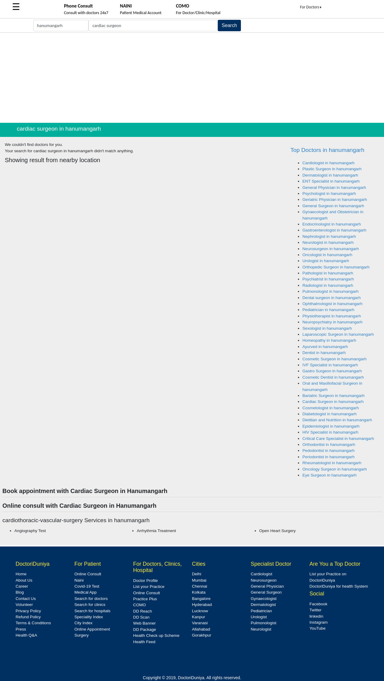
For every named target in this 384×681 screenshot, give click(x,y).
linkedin (316, 616)
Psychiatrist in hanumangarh (328, 279)
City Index (83, 623)
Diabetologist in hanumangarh (329, 414)
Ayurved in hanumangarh (325, 346)
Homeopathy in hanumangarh (329, 340)
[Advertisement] (192, 78)
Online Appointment (92, 629)
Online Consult (87, 574)
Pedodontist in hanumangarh (328, 450)
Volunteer (24, 604)
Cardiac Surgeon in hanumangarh (333, 401)
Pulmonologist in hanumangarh (330, 291)
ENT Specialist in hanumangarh (331, 181)
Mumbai (199, 580)
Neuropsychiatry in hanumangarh (332, 322)
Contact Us (26, 598)
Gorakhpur (201, 635)
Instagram (319, 622)
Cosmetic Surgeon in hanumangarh (334, 359)
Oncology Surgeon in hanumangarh (334, 469)
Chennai (199, 586)
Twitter (316, 610)
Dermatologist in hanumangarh (330, 175)
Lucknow (200, 611)
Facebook (319, 604)
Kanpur (198, 617)
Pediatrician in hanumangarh (328, 309)
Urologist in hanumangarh (325, 261)
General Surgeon (266, 592)
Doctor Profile (145, 580)
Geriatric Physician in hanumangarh (334, 199)
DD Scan (141, 617)
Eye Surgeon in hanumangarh (329, 475)
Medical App (85, 592)
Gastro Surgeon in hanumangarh (332, 371)
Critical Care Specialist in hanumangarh (338, 438)
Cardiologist (261, 574)
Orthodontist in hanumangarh (328, 444)
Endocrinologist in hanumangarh (331, 224)
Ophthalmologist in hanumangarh (332, 303)
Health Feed (144, 642)
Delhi (196, 574)
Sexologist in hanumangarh (327, 328)
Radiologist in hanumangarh (327, 285)
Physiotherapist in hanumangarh (331, 316)
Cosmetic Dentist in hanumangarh (333, 377)
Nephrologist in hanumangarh (329, 236)
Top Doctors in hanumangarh (327, 150)
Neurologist (261, 629)
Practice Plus (145, 599)
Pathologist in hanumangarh (327, 273)
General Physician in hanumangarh (334, 187)
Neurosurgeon (264, 580)
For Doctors (311, 7)
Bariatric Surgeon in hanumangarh (333, 395)
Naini (79, 580)
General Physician (267, 586)
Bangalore (201, 598)
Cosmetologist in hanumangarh (330, 408)
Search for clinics (90, 604)
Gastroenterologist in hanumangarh (334, 230)
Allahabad (201, 629)
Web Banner (144, 623)
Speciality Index (88, 617)
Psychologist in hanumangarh (329, 193)
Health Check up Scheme (156, 635)
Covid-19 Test (86, 586)
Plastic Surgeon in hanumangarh (332, 169)
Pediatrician (261, 611)
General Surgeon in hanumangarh (333, 206)
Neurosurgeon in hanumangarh (330, 249)
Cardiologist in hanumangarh (328, 163)
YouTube (318, 628)
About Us (24, 580)
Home (21, 574)
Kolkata (199, 592)
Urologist (259, 617)
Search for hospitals (92, 611)
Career (22, 586)
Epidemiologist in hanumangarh (330, 426)
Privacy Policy (28, 611)
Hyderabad (202, 604)
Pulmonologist (263, 623)
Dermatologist (263, 604)
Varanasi (200, 623)
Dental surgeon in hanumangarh (331, 297)
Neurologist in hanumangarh (328, 242)
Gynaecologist (264, 598)
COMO (139, 605)
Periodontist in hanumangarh (328, 457)
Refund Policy (28, 617)
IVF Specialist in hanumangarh (330, 365)
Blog (20, 592)
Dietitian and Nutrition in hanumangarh (337, 420)
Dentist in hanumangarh (324, 352)
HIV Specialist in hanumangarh (330, 432)
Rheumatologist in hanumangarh (331, 463)
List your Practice (148, 586)
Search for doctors (91, 598)
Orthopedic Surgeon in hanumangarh (336, 267)
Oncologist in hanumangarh (327, 255)
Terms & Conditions (33, 623)
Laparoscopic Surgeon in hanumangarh (338, 334)
